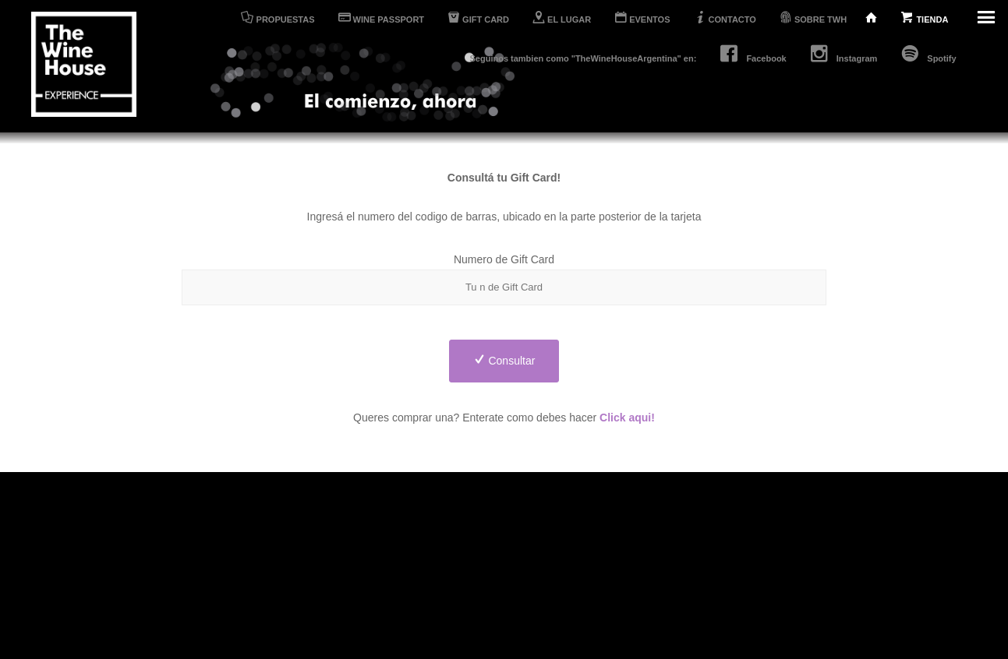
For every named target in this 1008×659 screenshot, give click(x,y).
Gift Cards (399, 604)
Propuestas (400, 545)
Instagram (844, 53)
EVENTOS (642, 17)
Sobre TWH (514, 604)
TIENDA (925, 17)
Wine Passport (410, 585)
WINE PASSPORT (381, 17)
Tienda (502, 545)
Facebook (753, 53)
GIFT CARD (478, 17)
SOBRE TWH (817, 17)
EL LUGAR (561, 17)
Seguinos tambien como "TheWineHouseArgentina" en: (583, 58)
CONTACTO (725, 17)
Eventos (505, 565)
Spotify (928, 53)
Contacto (507, 585)
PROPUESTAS (277, 17)
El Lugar (394, 565)
